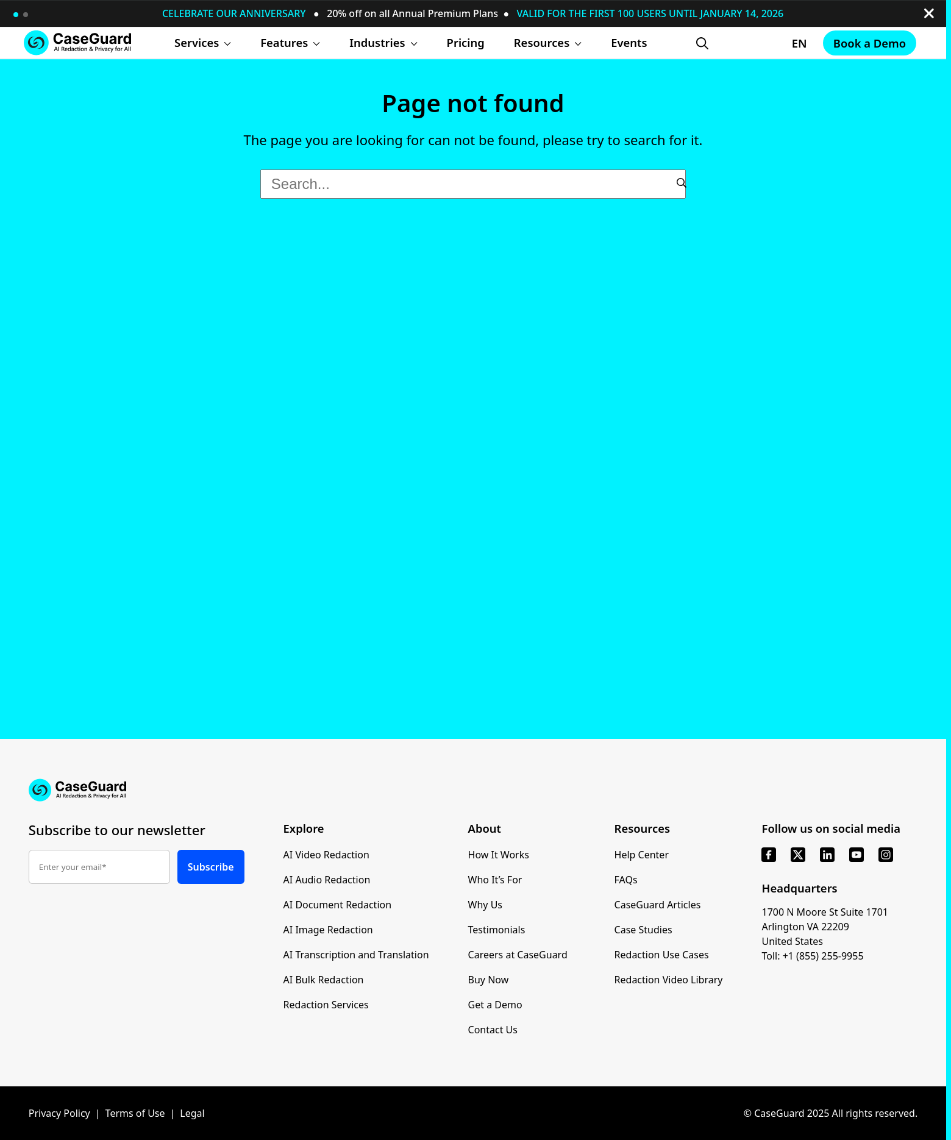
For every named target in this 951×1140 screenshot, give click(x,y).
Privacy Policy (59, 1113)
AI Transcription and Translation (356, 954)
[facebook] (768, 854)
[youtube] (856, 854)
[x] (798, 854)
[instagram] (885, 854)
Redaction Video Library (668, 979)
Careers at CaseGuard (518, 954)
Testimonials (496, 929)
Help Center (641, 854)
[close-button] (929, 13)
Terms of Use (135, 1113)
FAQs (626, 879)
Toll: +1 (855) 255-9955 (812, 956)
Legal (192, 1113)
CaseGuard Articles (657, 904)
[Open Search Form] (702, 43)
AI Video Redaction (326, 854)
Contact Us (493, 1029)
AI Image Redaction (328, 929)
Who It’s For (495, 879)
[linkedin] (827, 854)
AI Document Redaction (337, 904)
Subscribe (211, 867)
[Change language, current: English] (765, 43)
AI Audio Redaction (327, 879)
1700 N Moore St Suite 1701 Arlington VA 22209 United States (824, 926)
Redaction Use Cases (661, 954)
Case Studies (643, 929)
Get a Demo (495, 1004)
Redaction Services (326, 1004)
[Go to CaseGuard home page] (77, 42)
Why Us (485, 904)
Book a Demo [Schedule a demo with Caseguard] (869, 43)
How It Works (498, 854)
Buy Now (488, 979)
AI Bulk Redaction (323, 979)
